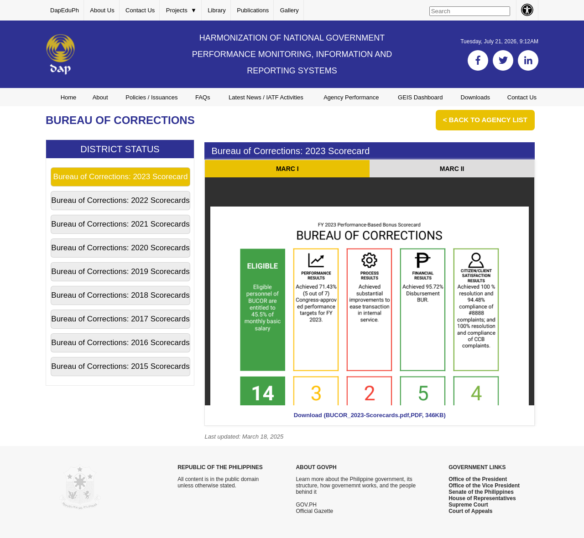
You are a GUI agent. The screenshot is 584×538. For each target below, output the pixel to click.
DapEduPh (64, 10)
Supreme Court (468, 505)
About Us (102, 10)
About (100, 97)
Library (217, 10)
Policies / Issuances (151, 97)
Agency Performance (351, 97)
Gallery (289, 10)
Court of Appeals (470, 511)
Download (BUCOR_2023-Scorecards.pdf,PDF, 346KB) (370, 415)
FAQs (202, 97)
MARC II (452, 168)
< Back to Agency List (485, 120)
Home (69, 97)
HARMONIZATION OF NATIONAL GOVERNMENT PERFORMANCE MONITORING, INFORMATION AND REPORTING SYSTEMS (292, 54)
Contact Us (140, 10)
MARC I (287, 168)
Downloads (475, 97)
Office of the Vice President (484, 485)
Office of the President (477, 479)
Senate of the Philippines (481, 492)
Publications (253, 10)
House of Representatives (482, 498)
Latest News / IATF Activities (266, 97)
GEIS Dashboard (420, 97)
